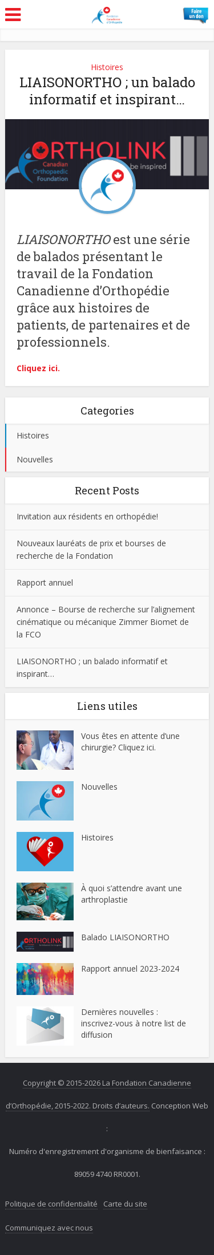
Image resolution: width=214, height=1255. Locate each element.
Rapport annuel (45, 582)
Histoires (107, 67)
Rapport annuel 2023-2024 (130, 968)
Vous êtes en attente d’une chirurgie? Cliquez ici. (130, 741)
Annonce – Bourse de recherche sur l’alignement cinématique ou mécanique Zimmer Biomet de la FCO (106, 622)
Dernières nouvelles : (120, 1011)
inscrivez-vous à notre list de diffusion (133, 1029)
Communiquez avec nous (49, 1227)
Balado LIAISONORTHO (125, 937)
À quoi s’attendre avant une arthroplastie (131, 894)
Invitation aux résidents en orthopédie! (87, 516)
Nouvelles (35, 459)
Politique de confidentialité (51, 1204)
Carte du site (125, 1204)
